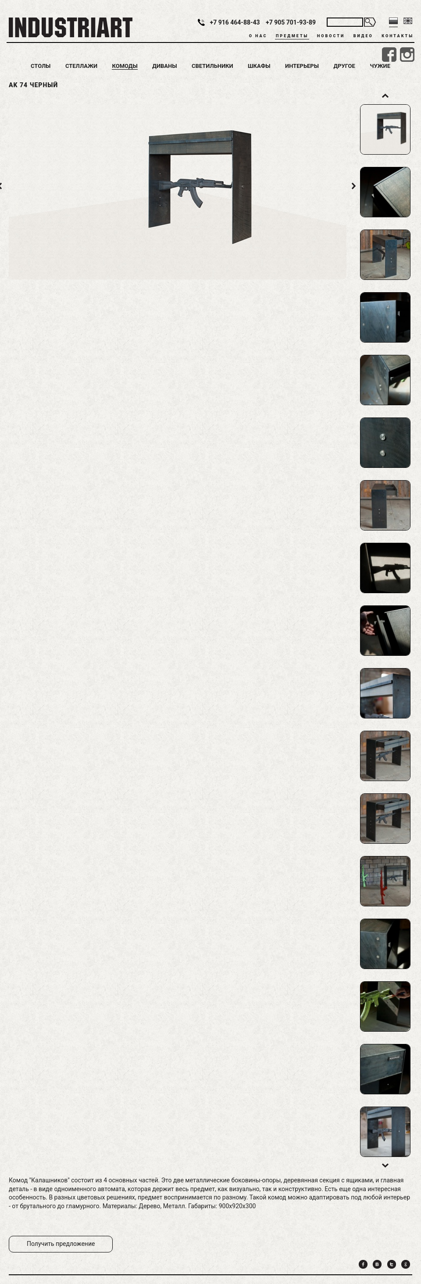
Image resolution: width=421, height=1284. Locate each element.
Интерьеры (302, 66)
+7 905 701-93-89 (291, 22)
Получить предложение (61, 1243)
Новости (331, 36)
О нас (258, 36)
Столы (40, 66)
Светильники (212, 66)
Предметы (292, 36)
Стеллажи (81, 66)
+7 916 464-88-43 (235, 22)
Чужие (380, 66)
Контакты (398, 36)
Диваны (164, 66)
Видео (363, 36)
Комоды (124, 66)
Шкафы (259, 66)
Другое (344, 66)
